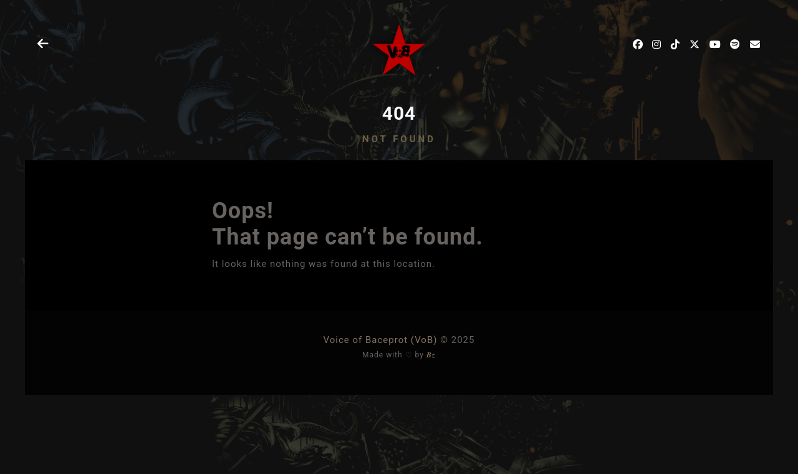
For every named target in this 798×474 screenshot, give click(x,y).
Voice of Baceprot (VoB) (381, 340)
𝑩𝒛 (431, 355)
